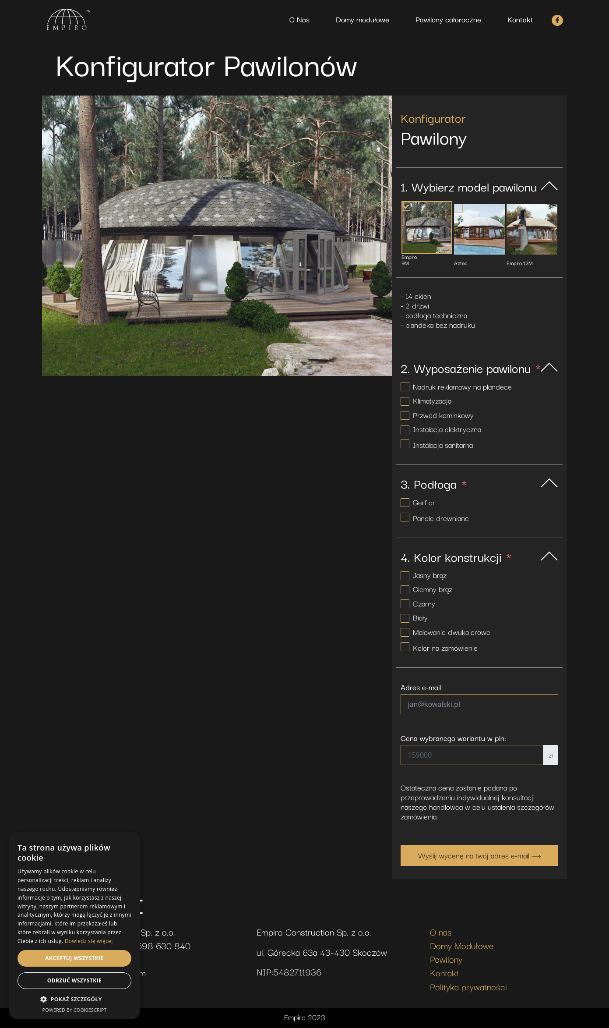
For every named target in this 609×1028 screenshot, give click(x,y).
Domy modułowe (362, 19)
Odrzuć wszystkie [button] (74, 980)
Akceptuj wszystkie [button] (74, 958)
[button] (74, 999)
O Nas (299, 19)
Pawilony (446, 959)
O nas (441, 932)
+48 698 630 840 (154, 945)
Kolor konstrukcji (457, 556)
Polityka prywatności (468, 986)
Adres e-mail (421, 687)
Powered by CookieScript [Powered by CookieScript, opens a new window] (74, 1010)
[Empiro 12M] (532, 229)
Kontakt (520, 19)
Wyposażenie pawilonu (472, 367)
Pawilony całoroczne (448, 19)
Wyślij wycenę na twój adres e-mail (479, 855)
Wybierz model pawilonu (474, 186)
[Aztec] (479, 229)
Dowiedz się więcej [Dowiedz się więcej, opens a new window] (89, 941)
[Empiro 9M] (426, 227)
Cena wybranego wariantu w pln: (453, 738)
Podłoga (435, 483)
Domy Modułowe (462, 945)
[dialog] (74, 925)
